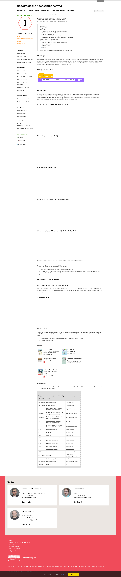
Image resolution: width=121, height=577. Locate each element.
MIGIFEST (48, 464)
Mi (22, 45)
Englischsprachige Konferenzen (24, 101)
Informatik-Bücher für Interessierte (22, 83)
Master (37, 11)
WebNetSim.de (69, 269)
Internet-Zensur (46, 45)
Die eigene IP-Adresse (45, 28)
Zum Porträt (26, 502)
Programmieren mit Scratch (23, 87)
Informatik (21, 141)
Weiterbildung (45, 11)
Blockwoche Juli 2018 (51, 461)
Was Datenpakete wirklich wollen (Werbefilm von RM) (54, 36)
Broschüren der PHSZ (22, 110)
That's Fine (73, 574)
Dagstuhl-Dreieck (21, 53)
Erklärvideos (43, 29)
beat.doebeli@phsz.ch (29, 497)
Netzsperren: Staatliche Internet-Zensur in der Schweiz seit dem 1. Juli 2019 (66, 338)
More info (63, 574)
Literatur (44, 47)
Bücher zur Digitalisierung (23, 71)
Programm (48, 432)
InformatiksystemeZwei (71, 451)
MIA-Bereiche (22, 134)
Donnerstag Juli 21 (70, 405)
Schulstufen (71, 11)
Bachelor (30, 11)
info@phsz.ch (12, 550)
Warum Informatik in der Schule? (25, 59)
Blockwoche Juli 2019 (51, 402)
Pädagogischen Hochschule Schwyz (56, 566)
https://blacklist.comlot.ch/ (47, 340)
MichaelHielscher (63, 21)
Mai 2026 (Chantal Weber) (25, 40)
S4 (66, 464)
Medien (20, 137)
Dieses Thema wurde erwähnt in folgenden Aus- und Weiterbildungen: (56, 50)
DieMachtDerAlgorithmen (51, 429)
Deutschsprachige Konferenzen (24, 98)
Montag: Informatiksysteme (72, 461)
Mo (18, 45)
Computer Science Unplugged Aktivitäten (49, 39)
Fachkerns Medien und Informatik (31, 566)
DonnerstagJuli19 (70, 402)
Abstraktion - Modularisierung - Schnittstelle (56, 64)
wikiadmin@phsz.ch (97, 566)
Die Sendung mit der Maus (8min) (50, 32)
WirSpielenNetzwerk (45, 271)
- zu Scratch (20, 121)
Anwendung (21, 144)
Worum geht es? (43, 26)
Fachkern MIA (21, 11)
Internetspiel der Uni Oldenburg (48, 272)
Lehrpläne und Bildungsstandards (25, 128)
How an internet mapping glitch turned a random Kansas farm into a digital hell (59, 386)
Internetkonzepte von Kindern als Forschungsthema (54, 42)
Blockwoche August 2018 (51, 458)
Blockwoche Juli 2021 (51, 405)
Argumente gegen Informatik (24, 62)
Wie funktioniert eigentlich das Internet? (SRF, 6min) (54, 31)
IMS (57, 11)
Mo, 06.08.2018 (69, 458)
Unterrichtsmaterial (21, 116)
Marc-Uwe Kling (49, 375)
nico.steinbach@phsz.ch (29, 520)
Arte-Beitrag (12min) (47, 44)
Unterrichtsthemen (21, 113)
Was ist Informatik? (21, 56)
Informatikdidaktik (24, 15)
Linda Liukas (72, 353)
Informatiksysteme (70, 429)
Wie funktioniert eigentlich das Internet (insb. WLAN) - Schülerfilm (57, 37)
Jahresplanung (49, 455)
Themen (62, 11)
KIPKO (68, 290)
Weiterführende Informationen (47, 40)
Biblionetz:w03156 (84, 288)
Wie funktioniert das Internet (58, 14)
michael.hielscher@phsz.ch (82, 497)
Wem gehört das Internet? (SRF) (49, 34)
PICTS (53, 11)
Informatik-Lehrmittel (22, 79)
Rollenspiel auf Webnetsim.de (47, 269)
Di (20, 45)
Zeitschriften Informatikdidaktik (24, 76)
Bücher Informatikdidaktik (23, 73)
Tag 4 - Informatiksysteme (71, 408)
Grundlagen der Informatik (52, 440)
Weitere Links (45, 49)
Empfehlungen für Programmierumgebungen (23, 124)
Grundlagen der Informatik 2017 (53, 437)
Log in (100, 1)
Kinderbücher (20, 90)
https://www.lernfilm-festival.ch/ (55, 260)
